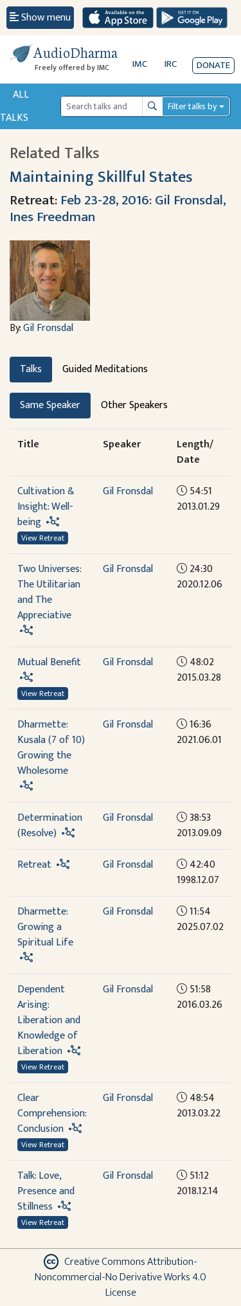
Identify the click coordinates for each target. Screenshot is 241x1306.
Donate (213, 65)
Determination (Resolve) (49, 825)
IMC (139, 64)
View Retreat (42, 538)
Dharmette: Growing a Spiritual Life (45, 927)
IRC (171, 64)
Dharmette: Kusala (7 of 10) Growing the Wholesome (51, 748)
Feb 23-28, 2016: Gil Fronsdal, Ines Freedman (118, 208)
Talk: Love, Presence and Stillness (46, 1191)
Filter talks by (192, 106)
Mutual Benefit (49, 662)
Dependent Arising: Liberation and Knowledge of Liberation (48, 1020)
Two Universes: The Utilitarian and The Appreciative (49, 592)
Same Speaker (50, 405)
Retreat (34, 864)
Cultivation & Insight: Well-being (46, 507)
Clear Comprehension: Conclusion (51, 1113)
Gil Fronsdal (48, 328)
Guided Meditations (105, 369)
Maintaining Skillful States (101, 177)
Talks (31, 369)
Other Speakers (134, 405)
